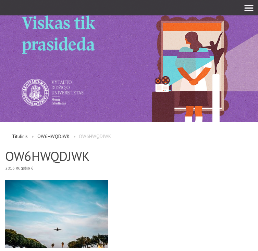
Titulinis (20, 136)
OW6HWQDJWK (53, 136)
